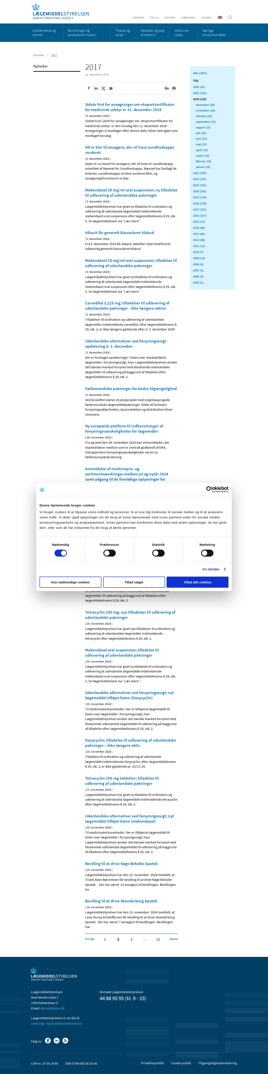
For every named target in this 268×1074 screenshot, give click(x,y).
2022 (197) (200, 179)
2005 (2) (198, 282)
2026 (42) (199, 87)
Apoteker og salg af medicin (152, 32)
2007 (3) (198, 270)
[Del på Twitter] (103, 88)
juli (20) (201, 133)
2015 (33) (199, 222)
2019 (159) (200, 197)
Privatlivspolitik (152, 1063)
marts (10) (202, 156)
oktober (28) (204, 116)
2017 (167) (200, 209)
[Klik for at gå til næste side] (174, 939)
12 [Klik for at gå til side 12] (158, 939)
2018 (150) (200, 203)
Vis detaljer (211, 569)
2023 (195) (200, 173)
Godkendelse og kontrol (44, 32)
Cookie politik (181, 1063)
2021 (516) (200, 185)
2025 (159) (200, 93)
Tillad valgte (134, 582)
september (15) (206, 122)
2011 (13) (199, 246)
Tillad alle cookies (197, 582)
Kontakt (170, 17)
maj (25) (201, 144)
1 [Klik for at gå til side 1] (105, 939)
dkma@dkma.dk (53, 1008)
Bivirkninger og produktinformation (82, 32)
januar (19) (203, 167)
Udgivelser (188, 17)
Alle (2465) (200, 73)
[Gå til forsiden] (62, 11)
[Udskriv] (173, 88)
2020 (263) (200, 191)
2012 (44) (199, 240)
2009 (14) (199, 258)
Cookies (206, 17)
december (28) (205, 105)
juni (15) (201, 139)
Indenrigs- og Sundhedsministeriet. (57, 1023)
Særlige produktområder (214, 32)
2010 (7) (198, 252)
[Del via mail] (110, 88)
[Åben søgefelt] (230, 17)
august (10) (203, 127)
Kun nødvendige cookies (70, 582)
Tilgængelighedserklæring (217, 1063)
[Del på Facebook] (88, 88)
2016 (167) (200, 215)
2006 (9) (198, 276)
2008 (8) (198, 264)
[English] (220, 17)
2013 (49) (199, 234)
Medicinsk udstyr (182, 32)
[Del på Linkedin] (96, 88)
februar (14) (203, 161)
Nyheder (138, 17)
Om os (154, 17)
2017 (54, 55)
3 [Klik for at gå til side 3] (131, 939)
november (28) (205, 110)
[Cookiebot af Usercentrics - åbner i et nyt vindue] (209, 489)
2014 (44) (199, 228)
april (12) (202, 150)
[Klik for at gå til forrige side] (89, 939)
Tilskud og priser (123, 32)
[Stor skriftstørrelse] (166, 88)
